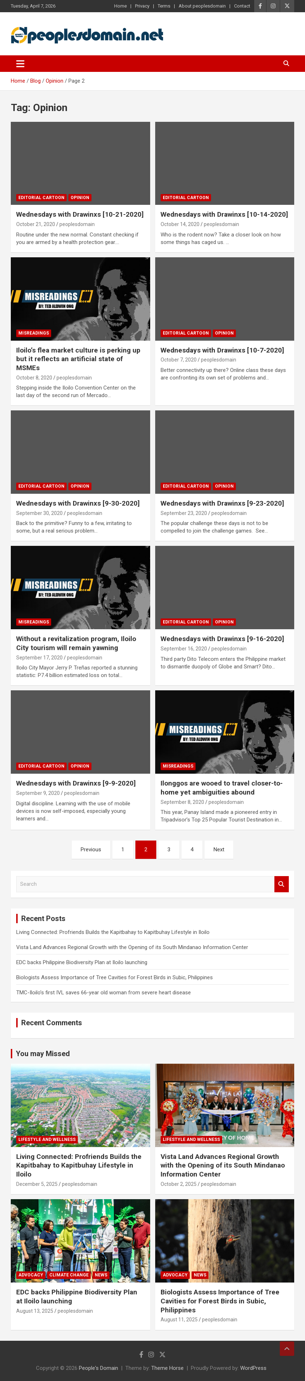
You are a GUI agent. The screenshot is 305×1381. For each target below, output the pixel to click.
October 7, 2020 (179, 360)
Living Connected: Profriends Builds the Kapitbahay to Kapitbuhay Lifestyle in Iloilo (113, 932)
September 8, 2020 (182, 802)
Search (281, 884)
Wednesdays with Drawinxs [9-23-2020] (222, 503)
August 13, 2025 (34, 1311)
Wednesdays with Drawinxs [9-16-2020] (222, 639)
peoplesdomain (77, 224)
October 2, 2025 (179, 1184)
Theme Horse (167, 1368)
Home (120, 6)
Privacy (142, 6)
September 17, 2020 (39, 657)
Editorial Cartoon (41, 197)
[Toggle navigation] (20, 63)
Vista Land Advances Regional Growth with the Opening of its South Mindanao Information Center (132, 947)
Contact (242, 6)
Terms (164, 6)
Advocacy (30, 1275)
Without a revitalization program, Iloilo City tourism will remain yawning (76, 643)
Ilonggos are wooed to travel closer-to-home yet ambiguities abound (222, 787)
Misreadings (33, 333)
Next (219, 849)
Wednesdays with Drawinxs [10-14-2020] (224, 214)
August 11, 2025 (179, 1319)
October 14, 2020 (180, 224)
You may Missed (43, 1053)
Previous (91, 849)
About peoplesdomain (202, 6)
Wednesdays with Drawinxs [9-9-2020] (76, 783)
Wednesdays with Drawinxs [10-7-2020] (222, 350)
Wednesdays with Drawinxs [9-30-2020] (78, 503)
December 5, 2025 (37, 1184)
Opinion (80, 197)
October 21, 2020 (35, 224)
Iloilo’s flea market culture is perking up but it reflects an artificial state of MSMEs (78, 359)
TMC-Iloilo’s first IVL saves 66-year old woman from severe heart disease (103, 992)
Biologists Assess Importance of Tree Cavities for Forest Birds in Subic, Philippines (114, 977)
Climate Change (69, 1275)
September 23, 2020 (184, 513)
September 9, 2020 (38, 793)
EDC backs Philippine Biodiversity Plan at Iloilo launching (81, 962)
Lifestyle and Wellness (47, 1139)
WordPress (253, 1368)
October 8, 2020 (34, 378)
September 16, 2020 (184, 649)
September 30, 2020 (39, 513)
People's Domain (98, 1368)
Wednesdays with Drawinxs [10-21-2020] (80, 214)
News (101, 1275)
